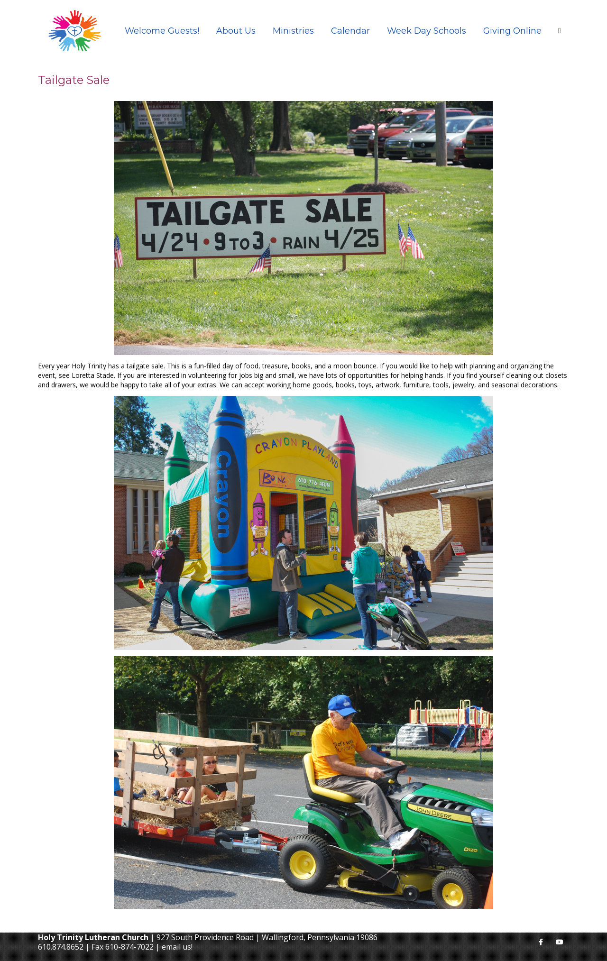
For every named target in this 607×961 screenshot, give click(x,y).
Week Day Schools (426, 31)
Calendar (350, 31)
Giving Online (512, 31)
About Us (236, 31)
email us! (177, 947)
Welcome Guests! (162, 31)
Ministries (293, 31)
